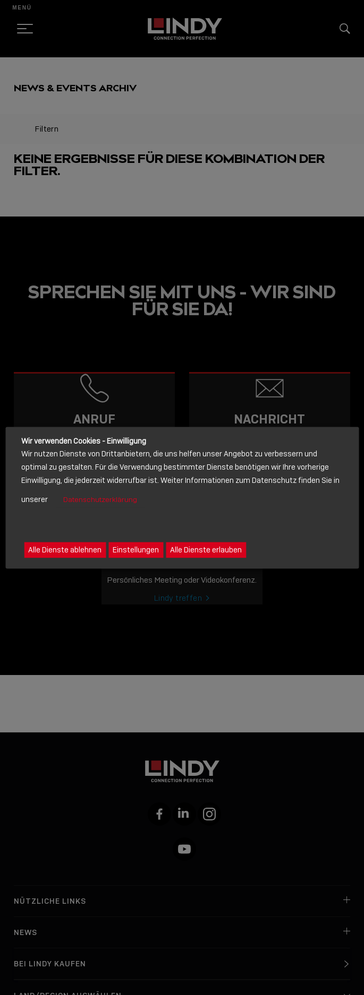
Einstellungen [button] (136, 550)
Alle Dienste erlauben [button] (206, 550)
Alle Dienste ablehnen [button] (64, 550)
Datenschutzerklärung (100, 500)
